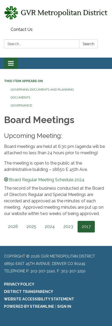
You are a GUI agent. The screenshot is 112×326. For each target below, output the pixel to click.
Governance (21, 105)
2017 (86, 226)
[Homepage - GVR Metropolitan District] (56, 12)
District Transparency (28, 292)
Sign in (64, 306)
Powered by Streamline (29, 306)
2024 (50, 226)
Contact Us (22, 29)
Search (88, 44)
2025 (31, 226)
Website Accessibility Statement (39, 299)
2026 (13, 226)
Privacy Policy (19, 284)
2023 (68, 226)
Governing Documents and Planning (42, 89)
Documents (20, 97)
